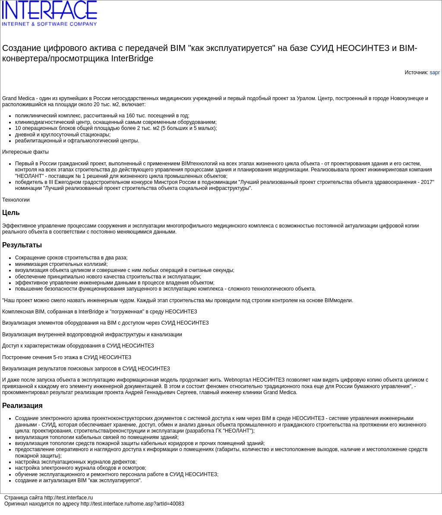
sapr (435, 73)
